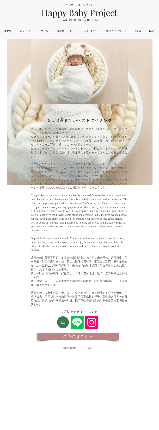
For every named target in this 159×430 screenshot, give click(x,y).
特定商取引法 (69, 347)
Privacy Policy (86, 347)
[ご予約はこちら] (78, 336)
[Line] (77, 322)
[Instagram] (91, 322)
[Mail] (63, 322)
